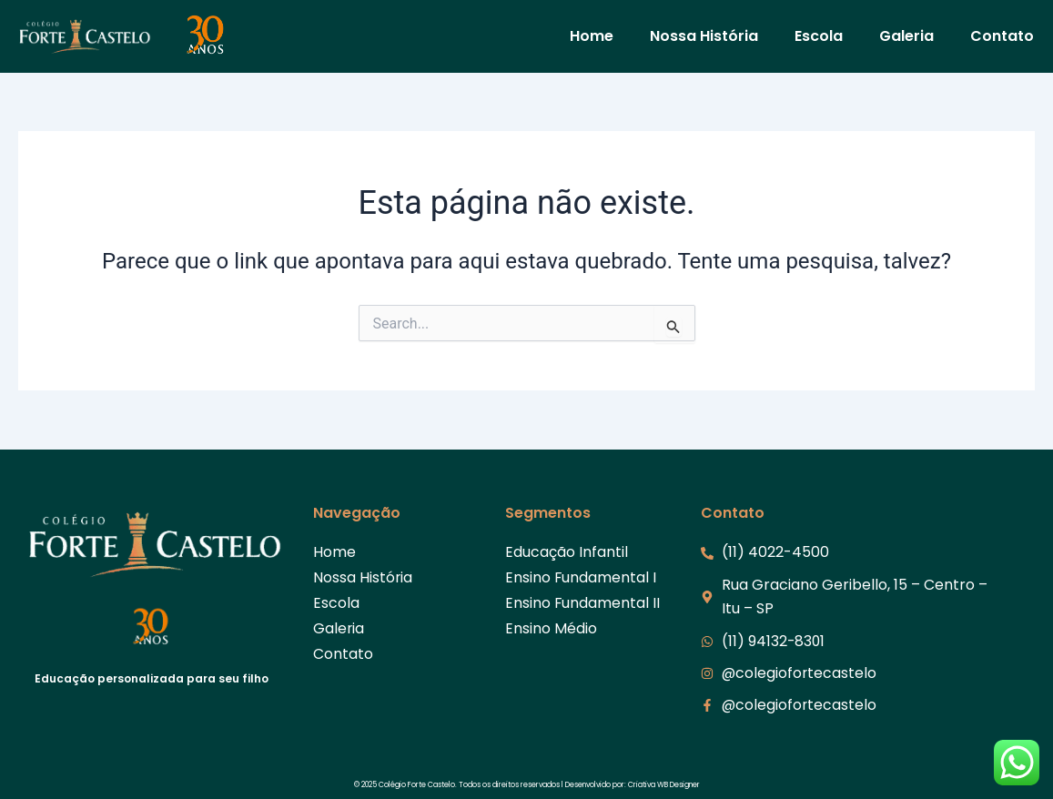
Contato (1002, 35)
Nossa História (704, 35)
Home (591, 35)
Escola (819, 35)
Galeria (906, 35)
